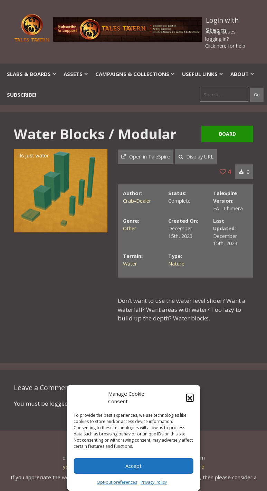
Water (130, 263)
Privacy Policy (154, 482)
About (242, 74)
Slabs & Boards (32, 74)
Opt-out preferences (117, 482)
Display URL (196, 156)
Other (129, 228)
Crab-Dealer (137, 201)
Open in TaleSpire (145, 156)
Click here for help (225, 45)
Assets (76, 74)
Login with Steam (222, 22)
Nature (176, 263)
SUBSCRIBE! (21, 94)
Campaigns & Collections (135, 74)
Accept (133, 465)
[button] (190, 397)
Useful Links (202, 74)
